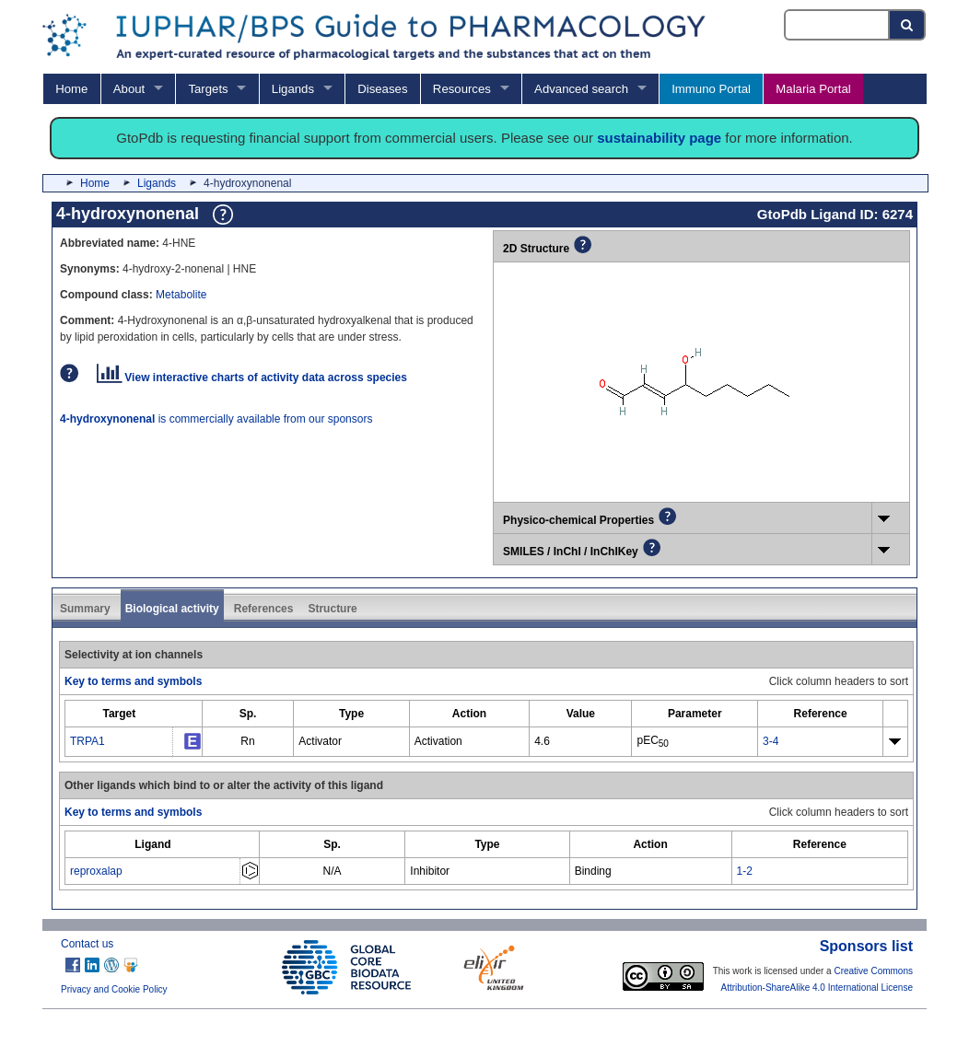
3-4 (770, 741)
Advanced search (581, 89)
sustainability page (659, 137)
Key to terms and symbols (133, 681)
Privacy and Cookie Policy (114, 989)
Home (71, 89)
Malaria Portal (813, 89)
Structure (332, 608)
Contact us (87, 943)
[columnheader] (119, 714)
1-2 (745, 871)
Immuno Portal (711, 89)
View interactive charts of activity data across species (252, 377)
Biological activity (172, 608)
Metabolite (181, 294)
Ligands (293, 89)
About (129, 89)
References (264, 608)
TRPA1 (87, 741)
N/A (332, 871)
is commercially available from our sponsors (216, 419)
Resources (462, 89)
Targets (208, 89)
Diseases (382, 89)
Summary (85, 608)
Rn (247, 741)
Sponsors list (866, 946)
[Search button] (908, 25)
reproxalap (96, 871)
